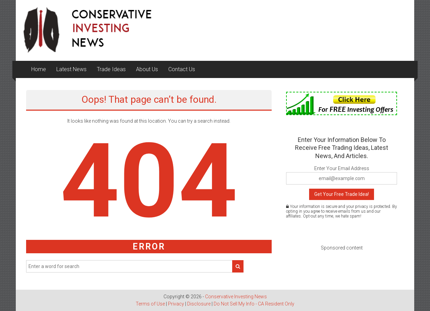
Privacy (176, 304)
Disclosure (199, 304)
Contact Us (181, 69)
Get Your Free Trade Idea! (341, 194)
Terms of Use (150, 304)
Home (38, 69)
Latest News (71, 69)
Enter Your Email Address (341, 168)
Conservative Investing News (236, 296)
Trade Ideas (111, 69)
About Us (147, 69)
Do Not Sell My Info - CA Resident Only (254, 304)
